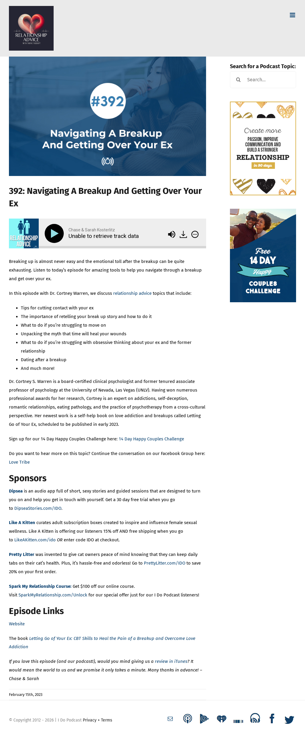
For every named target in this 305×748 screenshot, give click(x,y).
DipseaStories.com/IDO (37, 508)
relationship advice (132, 293)
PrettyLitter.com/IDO (165, 563)
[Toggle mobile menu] (293, 15)
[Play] (55, 233)
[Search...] (263, 79)
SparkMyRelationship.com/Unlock (52, 595)
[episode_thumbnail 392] (107, 116)
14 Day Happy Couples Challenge (151, 439)
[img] (195, 234)
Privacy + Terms (97, 720)
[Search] (238, 79)
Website (17, 624)
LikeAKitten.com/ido (35, 540)
